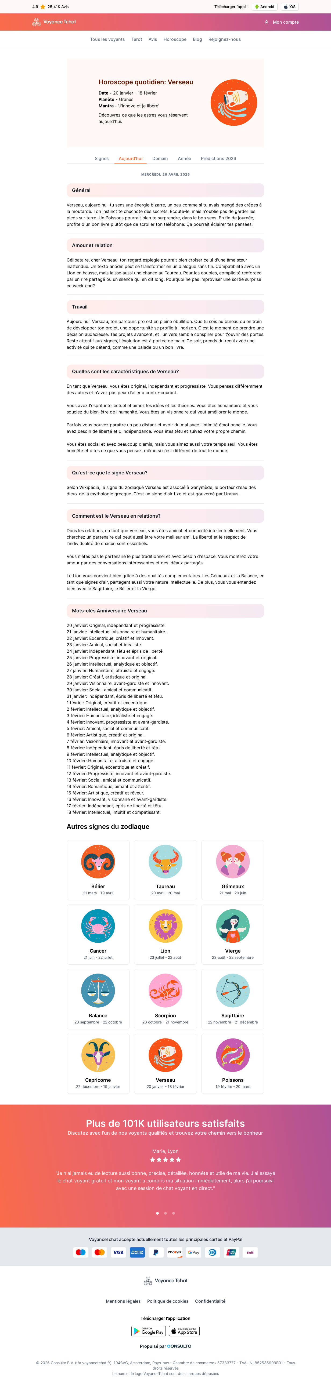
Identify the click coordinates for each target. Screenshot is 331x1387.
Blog (197, 39)
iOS (290, 6)
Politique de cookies (168, 1301)
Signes (102, 158)
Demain (160, 158)
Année (184, 158)
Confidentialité (210, 1301)
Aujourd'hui (130, 158)
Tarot (136, 39)
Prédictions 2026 (218, 158)
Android (264, 6)
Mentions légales (123, 1301)
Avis (153, 39)
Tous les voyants (107, 39)
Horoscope (175, 39)
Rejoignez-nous (224, 39)
